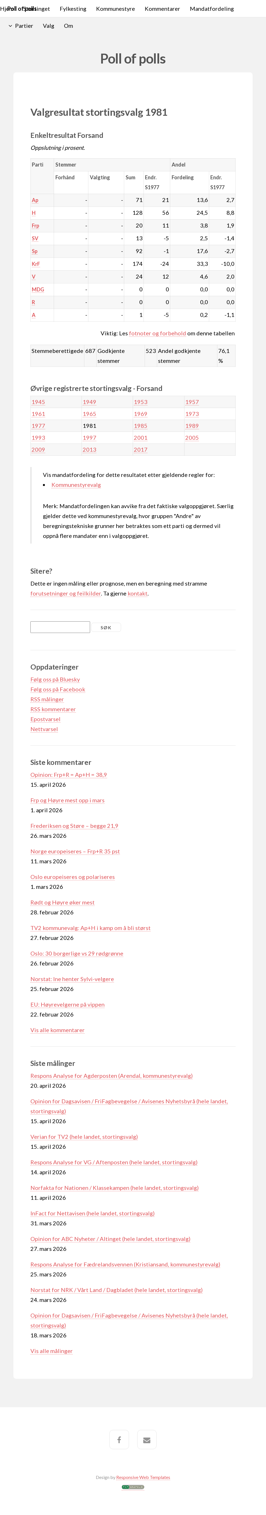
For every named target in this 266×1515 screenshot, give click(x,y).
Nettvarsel (44, 728)
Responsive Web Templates (143, 1477)
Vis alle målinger (51, 1350)
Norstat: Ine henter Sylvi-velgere (72, 978)
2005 (192, 437)
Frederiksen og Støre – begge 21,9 (74, 825)
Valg (48, 25)
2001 (140, 437)
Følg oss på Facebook (57, 689)
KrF (36, 264)
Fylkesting (73, 8)
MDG (38, 289)
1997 (89, 437)
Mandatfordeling (212, 8)
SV (35, 238)
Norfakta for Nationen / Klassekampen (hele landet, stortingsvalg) (114, 1187)
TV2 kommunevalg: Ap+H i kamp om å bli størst (90, 927)
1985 (140, 425)
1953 (140, 401)
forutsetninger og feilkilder (65, 593)
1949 (89, 401)
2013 (89, 449)
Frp (35, 225)
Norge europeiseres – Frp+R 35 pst (75, 851)
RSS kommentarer (53, 709)
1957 (192, 401)
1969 (140, 413)
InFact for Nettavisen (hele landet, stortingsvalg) (92, 1213)
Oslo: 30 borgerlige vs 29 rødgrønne (76, 953)
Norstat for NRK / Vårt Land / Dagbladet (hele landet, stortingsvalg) (116, 1289)
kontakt (137, 593)
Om (68, 25)
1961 (38, 413)
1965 (89, 413)
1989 (192, 425)
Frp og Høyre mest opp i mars (67, 800)
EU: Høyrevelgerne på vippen (67, 1004)
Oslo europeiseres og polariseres (72, 876)
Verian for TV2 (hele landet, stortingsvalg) (84, 1136)
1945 (38, 401)
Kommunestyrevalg (76, 484)
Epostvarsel (45, 719)
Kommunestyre (115, 8)
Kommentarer (162, 8)
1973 (192, 413)
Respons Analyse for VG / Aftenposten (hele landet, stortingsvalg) (114, 1162)
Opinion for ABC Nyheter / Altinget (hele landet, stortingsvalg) (110, 1238)
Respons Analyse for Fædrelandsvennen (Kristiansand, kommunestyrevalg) (125, 1264)
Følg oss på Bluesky (55, 679)
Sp (35, 251)
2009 (38, 449)
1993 (38, 437)
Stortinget (36, 8)
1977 (38, 425)
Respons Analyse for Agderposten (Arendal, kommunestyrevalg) (111, 1075)
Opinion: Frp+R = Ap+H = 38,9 (68, 774)
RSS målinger (47, 699)
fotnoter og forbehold (157, 333)
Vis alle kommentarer (57, 1029)
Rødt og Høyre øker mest (62, 902)
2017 (140, 449)
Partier (24, 25)
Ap (35, 200)
